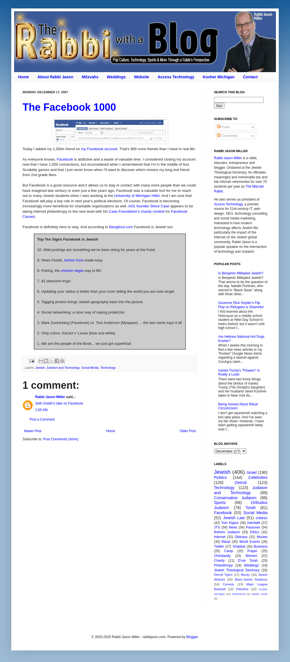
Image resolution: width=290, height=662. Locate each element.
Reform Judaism (227, 532)
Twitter (219, 546)
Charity (219, 561)
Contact (250, 77)
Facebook (65, 159)
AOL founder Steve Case (148, 206)
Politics (220, 477)
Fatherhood (239, 594)
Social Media (90, 367)
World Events (249, 542)
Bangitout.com (121, 227)
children (261, 518)
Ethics (254, 532)
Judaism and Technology (63, 367)
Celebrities (257, 477)
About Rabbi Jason (55, 77)
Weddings (116, 77)
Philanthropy (223, 565)
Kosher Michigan (219, 77)
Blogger (192, 637)
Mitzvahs (90, 77)
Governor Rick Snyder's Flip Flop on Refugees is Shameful (241, 305)
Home (23, 77)
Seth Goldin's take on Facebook (59, 403)
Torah (251, 507)
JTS (217, 527)
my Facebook (92, 149)
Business (260, 546)
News (233, 527)
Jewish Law (234, 518)
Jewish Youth (259, 594)
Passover (253, 527)
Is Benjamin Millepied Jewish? (240, 273)
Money (245, 574)
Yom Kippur (230, 523)
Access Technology (176, 77)
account (110, 149)
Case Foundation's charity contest (136, 211)
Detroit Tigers (223, 574)
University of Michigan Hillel (136, 196)
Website (141, 77)
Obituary (241, 537)
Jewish (40, 367)
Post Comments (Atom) (60, 439)
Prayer (252, 551)
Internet (220, 537)
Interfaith (253, 523)
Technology (108, 367)
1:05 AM (41, 410)
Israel (251, 472)
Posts (223, 127)
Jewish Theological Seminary (237, 570)
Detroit (241, 482)
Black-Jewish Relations (251, 579)
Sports (220, 502)
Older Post (188, 431)
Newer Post (32, 431)
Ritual (226, 542)
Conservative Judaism (235, 498)
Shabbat (239, 546)
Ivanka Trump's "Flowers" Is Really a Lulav (239, 372)
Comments (227, 136)
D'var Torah (248, 561)
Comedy (228, 584)
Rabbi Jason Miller (50, 397)
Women (251, 556)
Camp (228, 551)
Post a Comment (42, 419)
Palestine (242, 589)
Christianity (222, 556)
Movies (262, 537)
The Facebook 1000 (69, 107)
